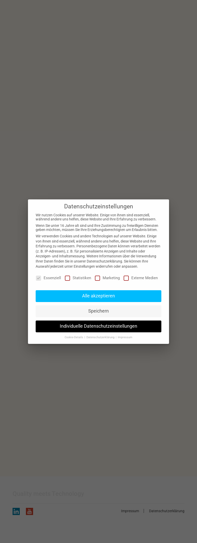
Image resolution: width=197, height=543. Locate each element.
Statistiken (78, 278)
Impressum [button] (125, 337)
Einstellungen (84, 266)
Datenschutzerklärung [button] (100, 337)
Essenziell (48, 278)
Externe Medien (141, 278)
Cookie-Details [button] (74, 337)
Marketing (107, 278)
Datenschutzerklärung (104, 261)
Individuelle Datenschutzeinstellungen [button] (98, 326)
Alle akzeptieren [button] (98, 295)
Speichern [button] (98, 311)
